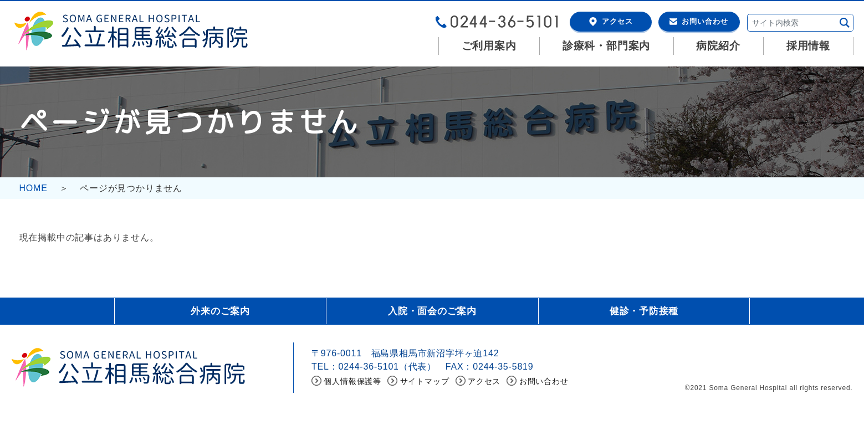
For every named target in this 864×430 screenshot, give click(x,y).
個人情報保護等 (352, 382)
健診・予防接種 (644, 312)
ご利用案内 (489, 46)
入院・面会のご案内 (432, 312)
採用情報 (808, 46)
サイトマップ (424, 382)
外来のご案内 (220, 312)
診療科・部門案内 (606, 46)
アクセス (617, 21)
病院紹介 (718, 46)
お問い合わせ (705, 21)
